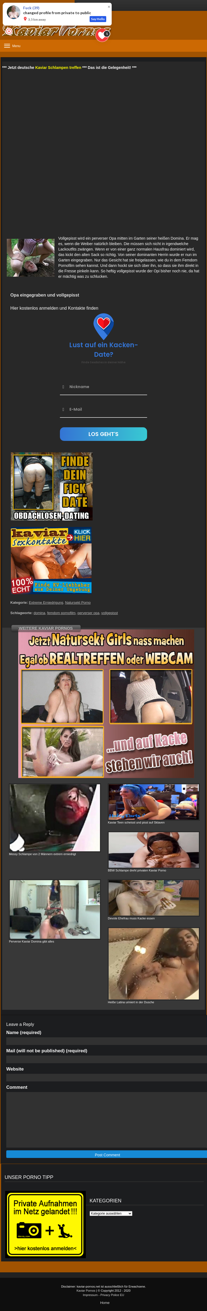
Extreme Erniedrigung (46, 602)
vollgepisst (109, 613)
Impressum (90, 1295)
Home (105, 1303)
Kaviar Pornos (86, 1290)
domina (39, 613)
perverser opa (88, 613)
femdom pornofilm (61, 613)
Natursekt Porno (78, 602)
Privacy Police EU (112, 1295)
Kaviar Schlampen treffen (58, 67)
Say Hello (98, 19)
